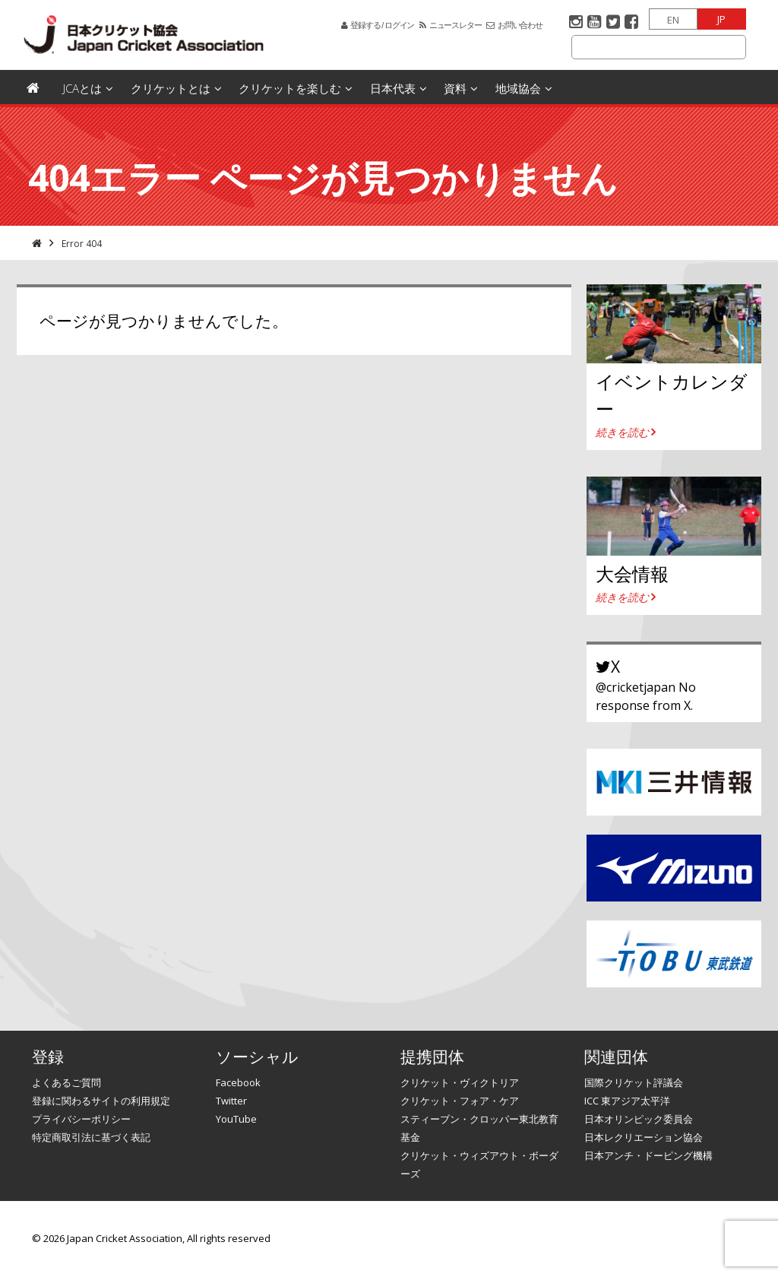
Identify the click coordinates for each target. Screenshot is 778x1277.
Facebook (238, 1082)
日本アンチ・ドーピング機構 (648, 1155)
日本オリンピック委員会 (638, 1119)
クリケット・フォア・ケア (459, 1100)
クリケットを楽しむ (290, 88)
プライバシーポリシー (81, 1119)
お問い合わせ (520, 25)
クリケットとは (170, 88)
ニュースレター (455, 25)
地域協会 (518, 88)
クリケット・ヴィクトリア (459, 1082)
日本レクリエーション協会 (643, 1137)
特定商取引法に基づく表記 (91, 1137)
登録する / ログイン (382, 25)
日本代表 (393, 88)
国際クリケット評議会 (633, 1082)
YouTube (236, 1119)
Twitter (231, 1100)
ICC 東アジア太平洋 (627, 1100)
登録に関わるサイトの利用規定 (101, 1100)
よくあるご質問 (66, 1082)
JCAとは (82, 88)
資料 (455, 88)
